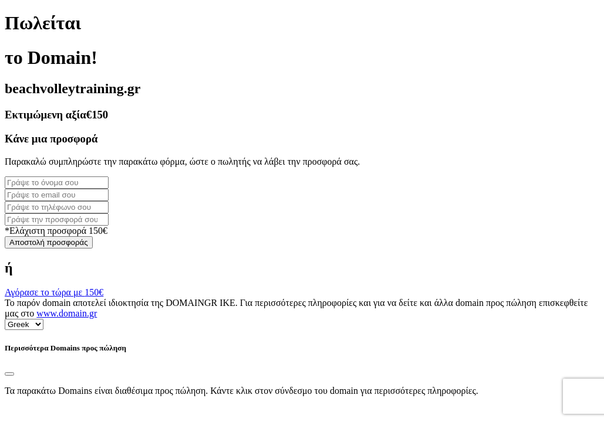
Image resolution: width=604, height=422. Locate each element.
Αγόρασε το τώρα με (54, 292)
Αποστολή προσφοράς (48, 242)
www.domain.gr (66, 313)
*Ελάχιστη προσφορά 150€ (56, 231)
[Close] (9, 374)
